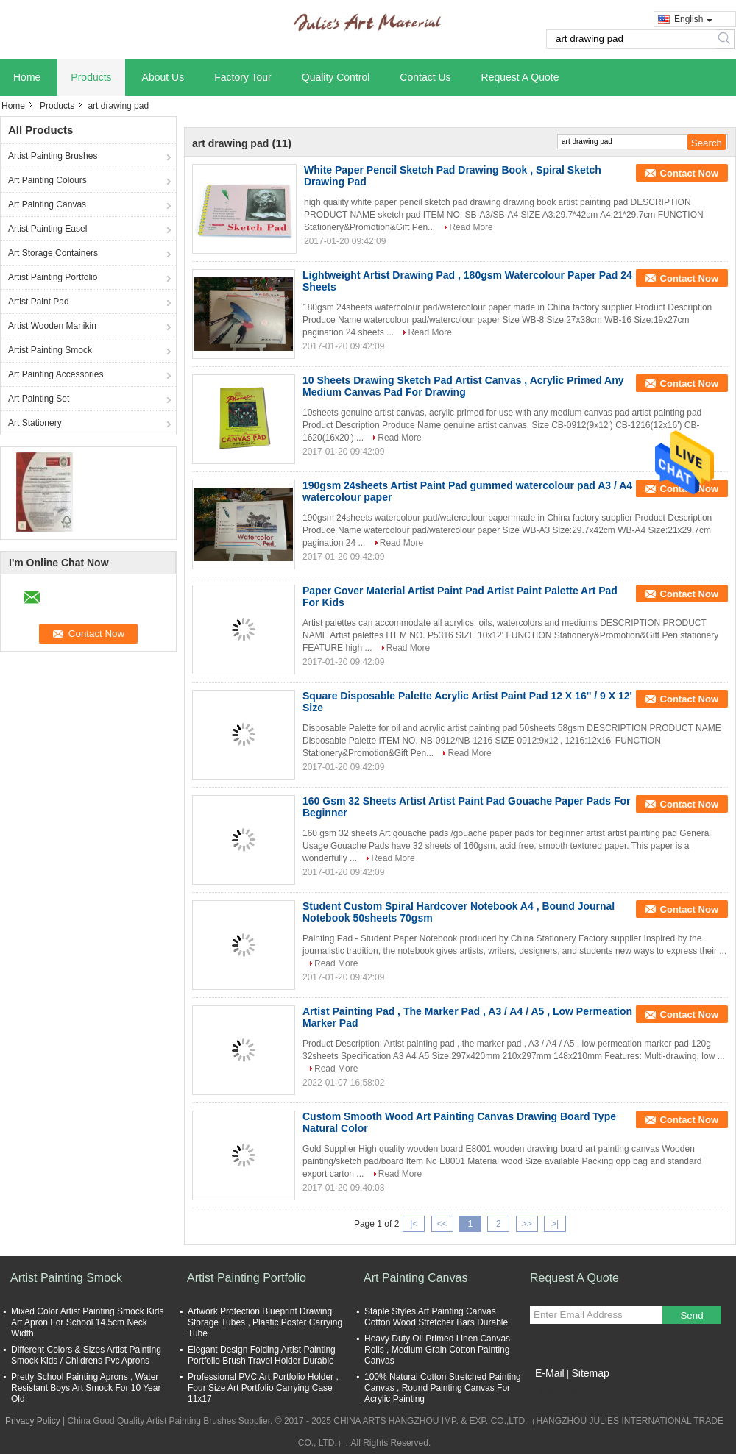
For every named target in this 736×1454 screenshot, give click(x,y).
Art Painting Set (38, 398)
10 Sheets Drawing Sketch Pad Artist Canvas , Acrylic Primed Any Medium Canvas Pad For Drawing (463, 386)
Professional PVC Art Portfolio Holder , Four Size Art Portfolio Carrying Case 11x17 (263, 1388)
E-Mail (550, 1373)
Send (691, 1315)
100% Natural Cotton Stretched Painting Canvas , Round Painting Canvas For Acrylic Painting (442, 1388)
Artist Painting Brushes (52, 156)
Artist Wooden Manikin (52, 326)
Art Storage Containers (53, 253)
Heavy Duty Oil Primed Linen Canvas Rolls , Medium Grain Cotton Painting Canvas (437, 1349)
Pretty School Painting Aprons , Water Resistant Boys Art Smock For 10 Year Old (85, 1388)
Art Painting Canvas (47, 204)
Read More (470, 227)
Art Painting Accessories (55, 374)
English (693, 19)
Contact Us (425, 77)
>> (527, 1224)
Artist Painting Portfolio (52, 277)
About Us (163, 77)
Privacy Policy (32, 1421)
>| (555, 1224)
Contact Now (689, 173)
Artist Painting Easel (47, 229)
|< (413, 1224)
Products (91, 77)
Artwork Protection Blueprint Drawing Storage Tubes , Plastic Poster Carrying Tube (265, 1322)
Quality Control (336, 77)
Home (26, 77)
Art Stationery (35, 423)
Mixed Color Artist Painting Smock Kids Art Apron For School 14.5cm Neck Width (87, 1322)
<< (442, 1224)
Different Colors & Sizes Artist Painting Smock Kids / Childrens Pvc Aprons (86, 1355)
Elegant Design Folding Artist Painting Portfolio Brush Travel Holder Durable (262, 1355)
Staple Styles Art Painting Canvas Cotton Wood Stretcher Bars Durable (436, 1317)
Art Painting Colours (47, 180)
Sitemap (590, 1373)
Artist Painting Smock (50, 350)
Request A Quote (520, 77)
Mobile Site (556, 1391)
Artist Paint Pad (38, 301)
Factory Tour (243, 77)
